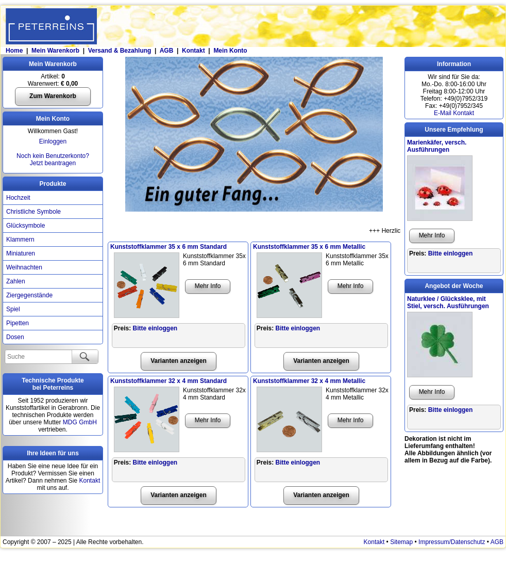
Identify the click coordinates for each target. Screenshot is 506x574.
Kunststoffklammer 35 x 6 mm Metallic (309, 246)
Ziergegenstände (29, 295)
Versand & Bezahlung (119, 50)
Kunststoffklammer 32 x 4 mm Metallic (309, 381)
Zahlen (15, 281)
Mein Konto (230, 50)
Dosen (15, 337)
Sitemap (401, 542)
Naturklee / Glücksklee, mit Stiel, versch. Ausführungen (448, 302)
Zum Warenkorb (52, 96)
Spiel (13, 309)
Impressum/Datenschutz (451, 542)
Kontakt (193, 50)
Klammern (20, 239)
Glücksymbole (25, 225)
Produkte (52, 183)
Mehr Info (208, 286)
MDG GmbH (80, 422)
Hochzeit (18, 197)
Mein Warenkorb (55, 50)
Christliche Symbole (33, 211)
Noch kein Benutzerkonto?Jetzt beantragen (52, 159)
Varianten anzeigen (178, 360)
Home (13, 50)
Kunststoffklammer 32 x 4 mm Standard (168, 381)
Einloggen (52, 141)
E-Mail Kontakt (454, 113)
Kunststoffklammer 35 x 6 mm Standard (168, 246)
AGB (167, 50)
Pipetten (17, 323)
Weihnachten (24, 267)
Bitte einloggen (155, 328)
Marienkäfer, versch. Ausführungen (436, 146)
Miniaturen (20, 253)
